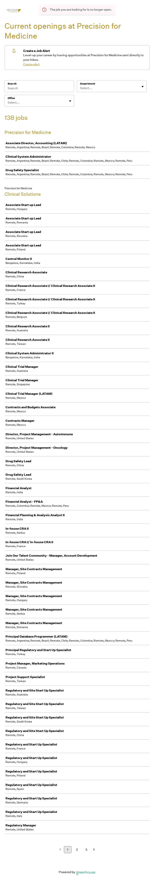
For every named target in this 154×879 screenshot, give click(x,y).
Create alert (31, 64)
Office (11, 98)
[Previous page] (60, 849)
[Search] (39, 88)
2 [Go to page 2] (77, 849)
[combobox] (80, 88)
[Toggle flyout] (142, 86)
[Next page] (94, 849)
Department (87, 83)
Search (12, 83)
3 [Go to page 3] (86, 849)
